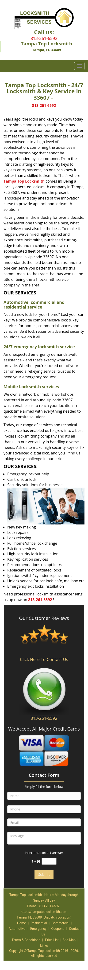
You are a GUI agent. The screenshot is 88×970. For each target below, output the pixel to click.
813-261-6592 (44, 38)
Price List (52, 940)
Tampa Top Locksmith (24, 181)
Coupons (57, 929)
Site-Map (69, 940)
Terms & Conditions (25, 940)
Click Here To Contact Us (44, 659)
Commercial (60, 923)
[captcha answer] (49, 861)
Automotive (17, 929)
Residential (39, 923)
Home (21, 923)
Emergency (38, 929)
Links (44, 945)
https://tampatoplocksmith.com (44, 912)
